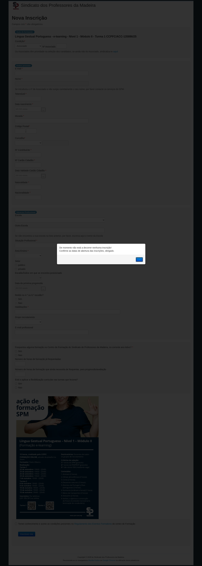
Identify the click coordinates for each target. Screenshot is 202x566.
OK (139, 259)
